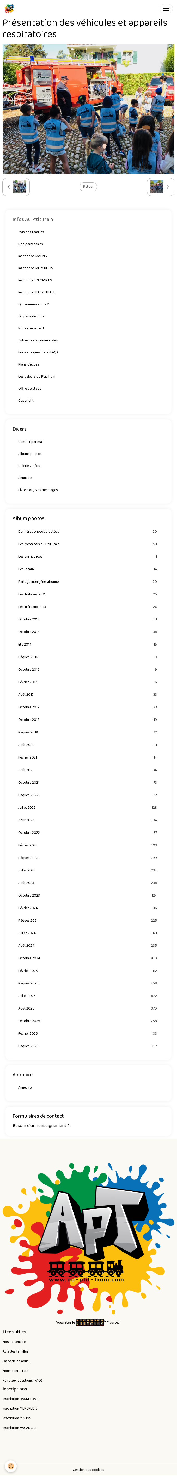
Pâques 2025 (88, 983)
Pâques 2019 (88, 732)
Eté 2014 (88, 645)
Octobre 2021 (88, 783)
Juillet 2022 (88, 808)
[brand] (10, 8)
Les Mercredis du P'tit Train (88, 544)
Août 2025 (88, 1009)
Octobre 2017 (88, 707)
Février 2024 (88, 908)
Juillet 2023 (88, 871)
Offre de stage (29, 388)
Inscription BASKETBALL (36, 292)
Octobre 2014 (88, 632)
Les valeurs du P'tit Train (36, 376)
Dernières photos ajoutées (88, 532)
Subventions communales (38, 340)
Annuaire (25, 478)
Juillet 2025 (88, 996)
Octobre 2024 (88, 958)
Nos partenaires (30, 244)
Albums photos (30, 454)
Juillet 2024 (88, 933)
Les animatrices (88, 557)
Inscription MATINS (32, 256)
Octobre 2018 (88, 720)
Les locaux (88, 569)
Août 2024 (88, 946)
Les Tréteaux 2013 (88, 607)
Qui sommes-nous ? (33, 304)
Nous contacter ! (31, 328)
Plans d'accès (28, 364)
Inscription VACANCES (35, 280)
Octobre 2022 (88, 833)
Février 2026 (88, 1034)
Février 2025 (88, 971)
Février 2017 (88, 682)
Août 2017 (88, 695)
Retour (88, 187)
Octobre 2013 (88, 620)
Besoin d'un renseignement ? (41, 1125)
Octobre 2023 (88, 896)
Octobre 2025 (88, 1021)
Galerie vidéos (29, 466)
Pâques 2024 (88, 921)
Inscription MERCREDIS (35, 268)
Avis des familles (31, 232)
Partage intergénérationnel (88, 582)
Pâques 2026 (88, 1046)
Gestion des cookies (88, 1470)
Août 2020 (88, 745)
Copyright (26, 400)
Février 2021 (88, 758)
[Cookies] (11, 1466)
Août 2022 (88, 820)
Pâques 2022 (88, 795)
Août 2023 (88, 883)
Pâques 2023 (88, 858)
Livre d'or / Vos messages (38, 490)
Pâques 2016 (88, 657)
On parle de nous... (32, 316)
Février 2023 (88, 845)
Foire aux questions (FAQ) (38, 352)
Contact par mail (31, 442)
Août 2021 (88, 770)
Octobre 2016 (88, 670)
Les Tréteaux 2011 (88, 594)
